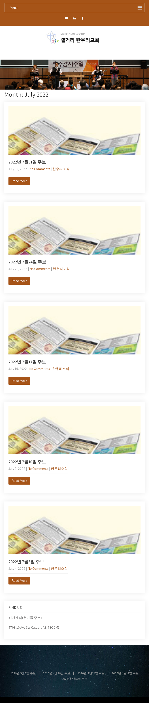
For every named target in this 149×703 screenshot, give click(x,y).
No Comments (39, 169)
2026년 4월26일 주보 (56, 673)
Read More (19, 181)
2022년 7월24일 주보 (27, 262)
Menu (14, 7)
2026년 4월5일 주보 (74, 679)
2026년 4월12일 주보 (125, 673)
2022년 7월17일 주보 (27, 362)
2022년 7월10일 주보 (27, 462)
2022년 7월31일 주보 (27, 162)
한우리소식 (60, 169)
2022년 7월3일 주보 (26, 561)
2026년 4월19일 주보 (91, 673)
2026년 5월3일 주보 (23, 673)
